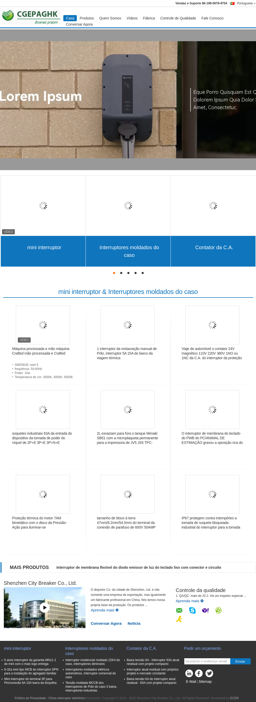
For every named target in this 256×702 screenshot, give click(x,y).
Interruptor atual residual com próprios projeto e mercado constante (153, 671)
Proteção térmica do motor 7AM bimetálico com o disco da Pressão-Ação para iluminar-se (39, 522)
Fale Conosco (212, 18)
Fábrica (149, 18)
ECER (234, 698)
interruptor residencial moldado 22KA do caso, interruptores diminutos (93, 662)
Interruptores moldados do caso (129, 251)
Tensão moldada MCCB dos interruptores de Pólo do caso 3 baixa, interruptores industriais (91, 686)
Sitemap (205, 681)
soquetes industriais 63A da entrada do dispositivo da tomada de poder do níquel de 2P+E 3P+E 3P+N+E (42, 438)
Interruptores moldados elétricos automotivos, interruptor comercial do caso (91, 673)
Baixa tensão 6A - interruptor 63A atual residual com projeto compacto (153, 662)
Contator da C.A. (214, 247)
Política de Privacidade (30, 698)
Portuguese (246, 3)
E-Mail (191, 681)
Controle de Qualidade (178, 18)
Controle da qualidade (201, 590)
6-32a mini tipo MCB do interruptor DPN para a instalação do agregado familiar (31, 671)
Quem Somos (110, 18)
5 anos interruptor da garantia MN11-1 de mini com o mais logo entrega (30, 662)
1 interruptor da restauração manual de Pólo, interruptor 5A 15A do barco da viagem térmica (127, 353)
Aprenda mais (105, 610)
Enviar (240, 661)
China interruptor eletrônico (66, 698)
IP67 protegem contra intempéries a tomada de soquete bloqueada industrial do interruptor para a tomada (211, 522)
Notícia (134, 623)
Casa (70, 18)
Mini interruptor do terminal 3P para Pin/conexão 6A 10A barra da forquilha (30, 681)
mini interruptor (44, 247)
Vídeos (132, 18)
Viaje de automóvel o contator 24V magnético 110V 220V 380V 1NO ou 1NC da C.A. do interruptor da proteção (212, 353)
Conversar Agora (79, 24)
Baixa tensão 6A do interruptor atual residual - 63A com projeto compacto (152, 681)
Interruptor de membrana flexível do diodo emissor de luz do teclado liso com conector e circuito (138, 567)
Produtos (87, 18)
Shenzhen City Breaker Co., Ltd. (40, 583)
